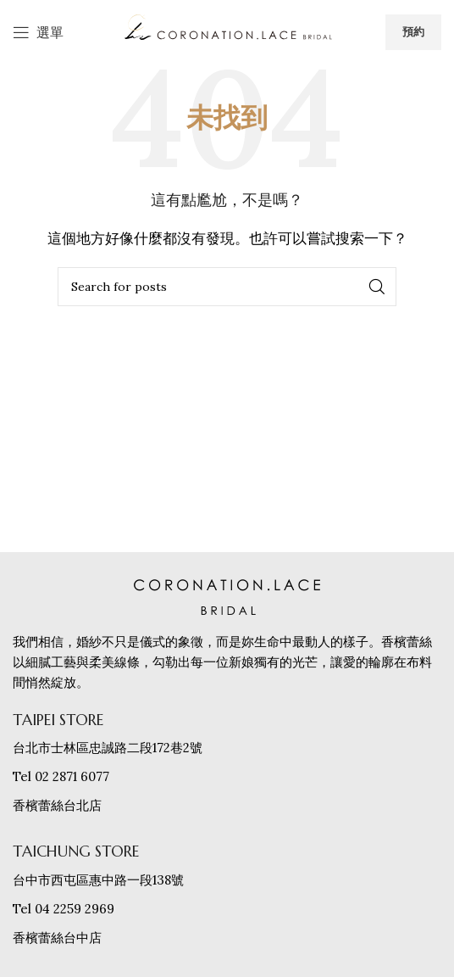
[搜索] (227, 286)
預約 (413, 32)
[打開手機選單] (38, 32)
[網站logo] (227, 31)
